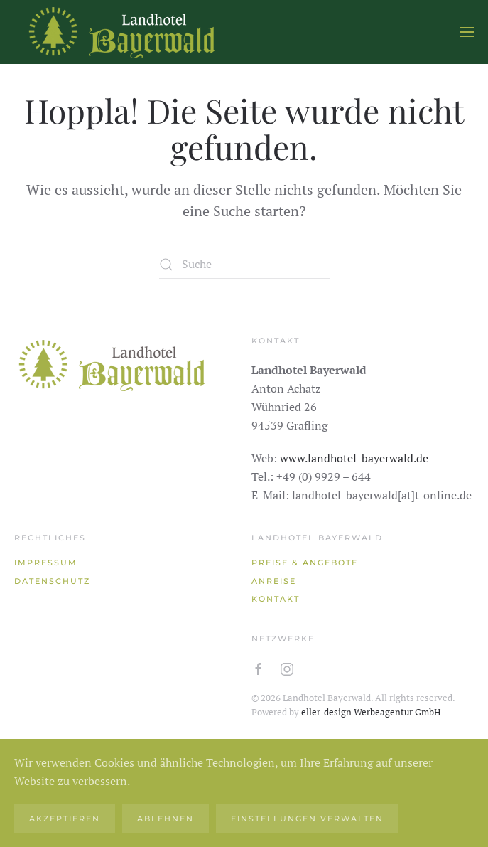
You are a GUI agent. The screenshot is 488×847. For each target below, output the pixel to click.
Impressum (45, 563)
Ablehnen (165, 819)
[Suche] (244, 264)
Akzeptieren (64, 819)
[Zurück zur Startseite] (120, 32)
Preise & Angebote (304, 563)
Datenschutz (52, 581)
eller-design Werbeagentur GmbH (370, 711)
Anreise (273, 581)
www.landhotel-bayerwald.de (354, 458)
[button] (467, 32)
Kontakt (275, 599)
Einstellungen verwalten (307, 819)
